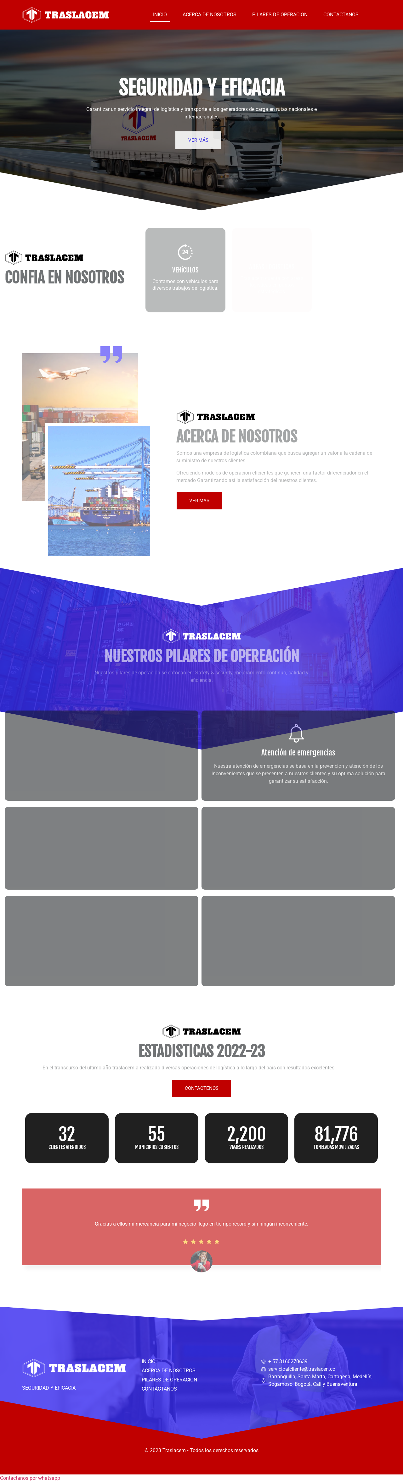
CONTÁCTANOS (341, 15)
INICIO (160, 15)
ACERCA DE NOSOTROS (209, 15)
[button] (30, 1478)
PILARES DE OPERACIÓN (280, 15)
